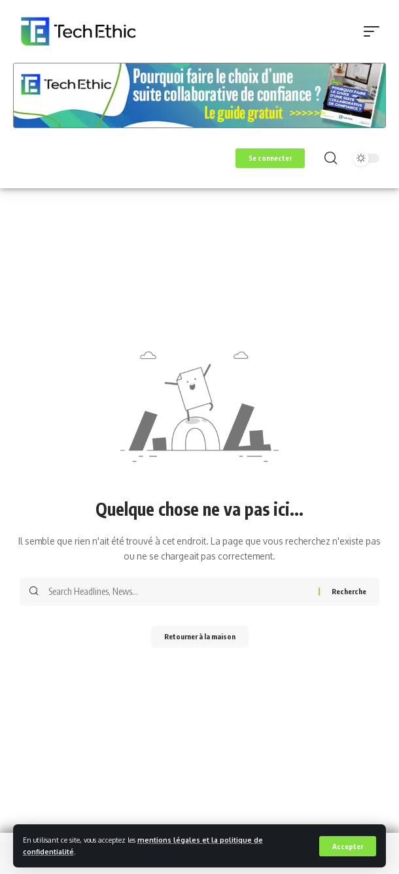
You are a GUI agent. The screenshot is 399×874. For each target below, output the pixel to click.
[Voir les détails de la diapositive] (199, 95)
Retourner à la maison (199, 636)
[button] (347, 846)
